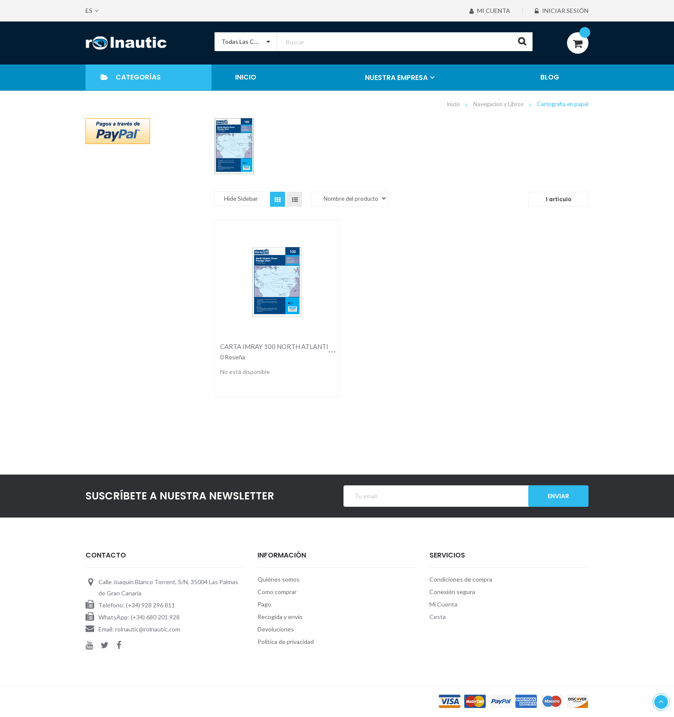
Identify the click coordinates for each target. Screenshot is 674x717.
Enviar (558, 496)
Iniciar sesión (561, 10)
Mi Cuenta (489, 10)
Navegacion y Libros (499, 104)
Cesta (437, 616)
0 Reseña (232, 357)
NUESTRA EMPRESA (396, 78)
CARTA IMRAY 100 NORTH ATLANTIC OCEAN (288, 346)
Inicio (454, 104)
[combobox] (373, 41)
